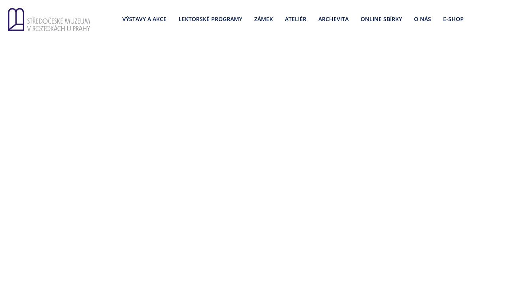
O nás (422, 19)
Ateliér (295, 19)
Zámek (263, 19)
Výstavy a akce (144, 19)
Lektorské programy (210, 19)
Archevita (333, 19)
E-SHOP (453, 19)
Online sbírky (381, 19)
